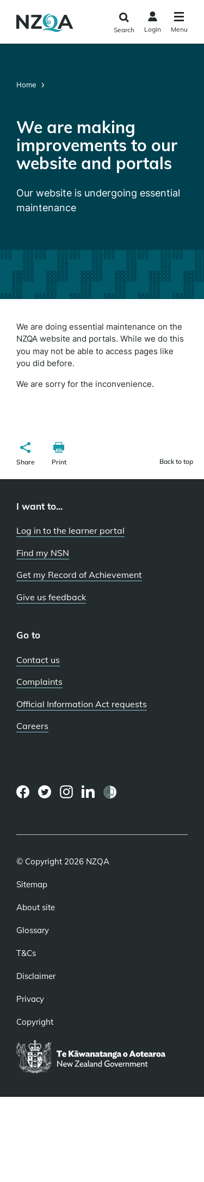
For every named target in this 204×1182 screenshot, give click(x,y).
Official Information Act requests (81, 704)
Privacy (30, 999)
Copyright (34, 1022)
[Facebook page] (23, 791)
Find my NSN (42, 552)
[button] (25, 455)
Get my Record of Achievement (79, 574)
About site (35, 907)
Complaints (39, 681)
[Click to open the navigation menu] (179, 23)
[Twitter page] (45, 791)
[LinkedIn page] (88, 792)
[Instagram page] (66, 791)
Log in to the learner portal (70, 530)
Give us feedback (51, 597)
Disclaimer (35, 976)
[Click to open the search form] (123, 23)
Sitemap (31, 885)
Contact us (38, 659)
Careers (32, 725)
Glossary (32, 930)
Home (27, 84)
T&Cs (26, 953)
